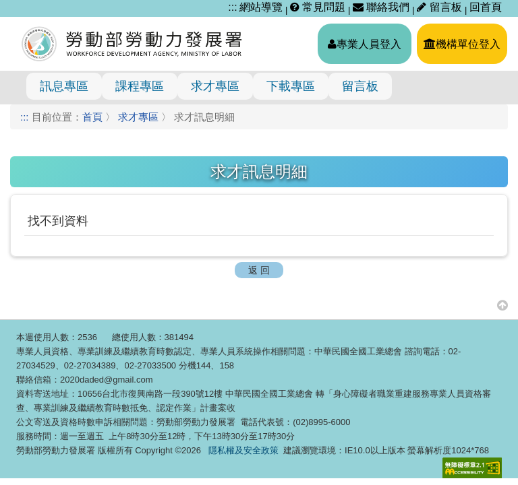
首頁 (92, 117)
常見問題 (317, 7)
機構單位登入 (462, 44)
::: (232, 7)
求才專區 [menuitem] (215, 86)
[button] (502, 305)
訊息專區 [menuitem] (64, 86)
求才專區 (138, 117)
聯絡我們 (381, 7)
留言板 (441, 7)
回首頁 (485, 7)
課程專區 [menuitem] (139, 86)
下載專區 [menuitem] (290, 86)
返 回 (259, 270)
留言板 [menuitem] (360, 86)
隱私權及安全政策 (243, 450)
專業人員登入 (364, 44)
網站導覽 (261, 7)
